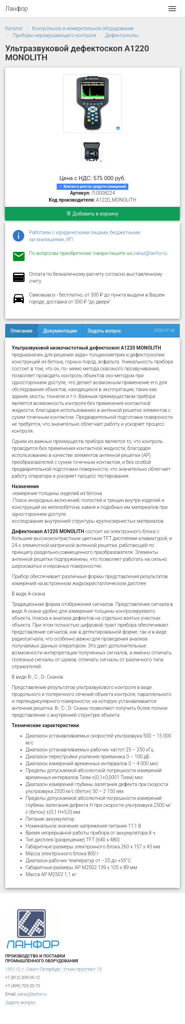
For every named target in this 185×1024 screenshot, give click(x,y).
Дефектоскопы (122, 35)
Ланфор (16, 8)
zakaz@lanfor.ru (150, 253)
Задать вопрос (104, 331)
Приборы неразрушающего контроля (54, 35)
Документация (60, 331)
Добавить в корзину (92, 214)
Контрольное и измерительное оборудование (83, 28)
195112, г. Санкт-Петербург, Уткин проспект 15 (53, 969)
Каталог (14, 28)
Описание (21, 331)
